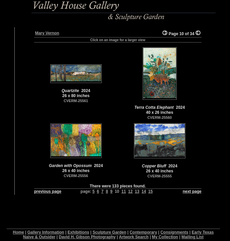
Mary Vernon (47, 33)
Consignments (174, 232)
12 (130, 191)
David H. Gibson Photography (87, 237)
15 (150, 191)
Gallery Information (45, 232)
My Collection (165, 237)
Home (18, 232)
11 (124, 191)
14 (144, 191)
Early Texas (203, 232)
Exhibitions (78, 232)
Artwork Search (134, 237)
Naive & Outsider (39, 237)
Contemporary (143, 232)
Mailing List (192, 237)
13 (137, 191)
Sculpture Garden (109, 232)
